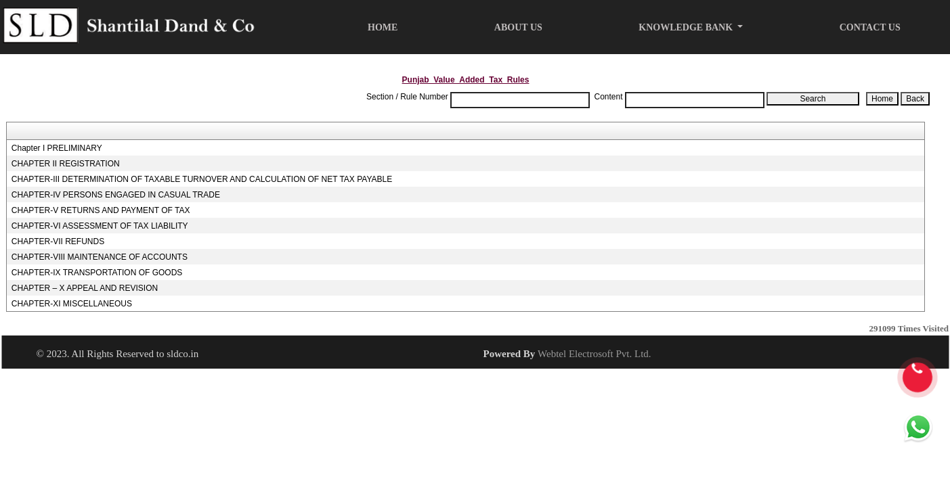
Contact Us (870, 27)
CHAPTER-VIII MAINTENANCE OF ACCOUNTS (100, 257)
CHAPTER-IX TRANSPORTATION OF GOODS (97, 272)
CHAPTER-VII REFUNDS (58, 241)
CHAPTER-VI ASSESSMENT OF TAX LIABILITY (100, 226)
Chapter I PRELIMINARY (57, 148)
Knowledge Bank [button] (687, 27)
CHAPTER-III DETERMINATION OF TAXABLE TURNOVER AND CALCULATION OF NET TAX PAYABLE (202, 179)
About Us (518, 27)
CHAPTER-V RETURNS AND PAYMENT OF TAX (101, 210)
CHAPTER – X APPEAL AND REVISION (85, 288)
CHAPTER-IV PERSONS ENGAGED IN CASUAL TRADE (116, 195)
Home (382, 27)
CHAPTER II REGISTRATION (66, 163)
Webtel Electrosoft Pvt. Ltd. (594, 353)
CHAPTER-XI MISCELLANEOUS (72, 303)
